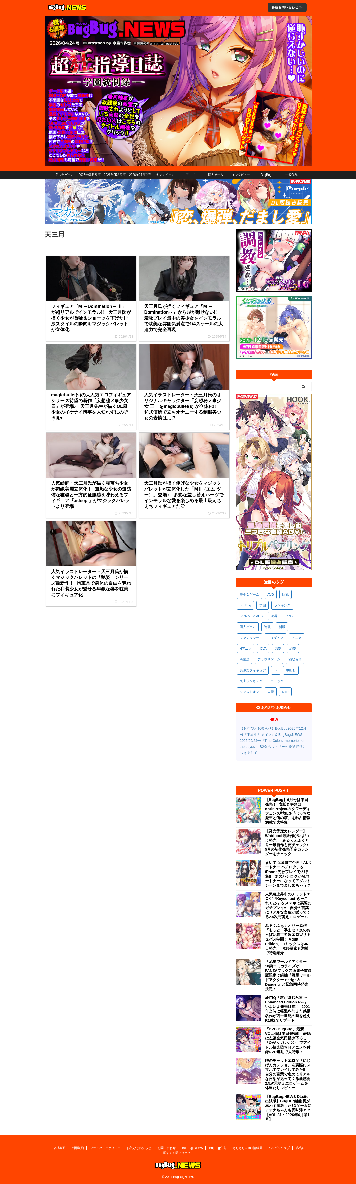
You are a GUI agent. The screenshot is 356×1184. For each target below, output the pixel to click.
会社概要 (59, 1148)
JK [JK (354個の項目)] (276, 670)
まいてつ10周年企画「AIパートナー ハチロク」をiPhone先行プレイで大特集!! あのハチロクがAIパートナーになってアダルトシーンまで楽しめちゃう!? (288, 873)
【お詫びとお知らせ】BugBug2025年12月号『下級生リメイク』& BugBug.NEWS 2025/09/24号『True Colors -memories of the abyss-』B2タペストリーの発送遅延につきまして (273, 740)
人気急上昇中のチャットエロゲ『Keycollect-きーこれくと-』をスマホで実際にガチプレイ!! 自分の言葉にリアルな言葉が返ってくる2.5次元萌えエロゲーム (288, 905)
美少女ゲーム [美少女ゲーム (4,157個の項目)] (249, 594)
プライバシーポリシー (105, 1148)
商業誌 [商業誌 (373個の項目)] (244, 659)
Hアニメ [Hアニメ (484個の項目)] (246, 648)
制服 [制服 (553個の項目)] (282, 627)
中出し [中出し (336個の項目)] (291, 670)
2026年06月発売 (90, 175)
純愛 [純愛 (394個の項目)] (292, 648)
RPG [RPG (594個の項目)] (289, 616)
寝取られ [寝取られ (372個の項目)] (295, 659)
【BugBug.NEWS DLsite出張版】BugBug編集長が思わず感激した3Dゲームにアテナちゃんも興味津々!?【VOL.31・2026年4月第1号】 (288, 1107)
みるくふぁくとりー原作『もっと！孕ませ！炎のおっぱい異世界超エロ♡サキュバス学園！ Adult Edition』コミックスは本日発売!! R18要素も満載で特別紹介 (287, 939)
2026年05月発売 (115, 175)
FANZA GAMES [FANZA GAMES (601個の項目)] (251, 616)
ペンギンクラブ (279, 1148)
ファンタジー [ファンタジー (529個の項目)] (249, 638)
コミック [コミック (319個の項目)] (277, 681)
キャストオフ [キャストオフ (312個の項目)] (249, 692)
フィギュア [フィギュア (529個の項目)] (275, 638)
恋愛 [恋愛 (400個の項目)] (278, 648)
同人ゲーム (215, 175)
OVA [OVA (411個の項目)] (263, 648)
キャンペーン (165, 175)
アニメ (190, 175)
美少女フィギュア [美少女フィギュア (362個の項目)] (253, 670)
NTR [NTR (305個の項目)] (285, 692)
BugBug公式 (217, 1148)
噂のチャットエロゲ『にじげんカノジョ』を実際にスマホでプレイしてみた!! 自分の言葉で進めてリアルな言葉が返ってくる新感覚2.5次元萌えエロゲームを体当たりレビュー (287, 1074)
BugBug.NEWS (192, 1148)
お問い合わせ (166, 1148)
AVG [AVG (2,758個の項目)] (270, 594)
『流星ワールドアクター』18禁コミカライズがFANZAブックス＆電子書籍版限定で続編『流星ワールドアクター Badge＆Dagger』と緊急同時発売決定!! (288, 975)
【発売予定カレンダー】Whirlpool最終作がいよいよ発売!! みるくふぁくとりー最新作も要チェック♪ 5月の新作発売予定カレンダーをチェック (288, 842)
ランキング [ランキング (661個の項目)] (282, 605)
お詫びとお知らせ (139, 1148)
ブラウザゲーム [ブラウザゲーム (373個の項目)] (268, 659)
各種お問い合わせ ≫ (287, 7)
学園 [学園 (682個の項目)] (262, 605)
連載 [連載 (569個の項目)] (267, 627)
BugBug (266, 175)
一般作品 (291, 175)
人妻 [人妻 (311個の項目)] (270, 692)
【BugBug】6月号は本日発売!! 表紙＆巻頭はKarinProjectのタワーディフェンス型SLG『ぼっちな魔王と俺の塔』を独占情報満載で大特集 (288, 810)
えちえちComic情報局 (247, 1148)
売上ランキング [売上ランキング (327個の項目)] (251, 681)
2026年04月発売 (140, 175)
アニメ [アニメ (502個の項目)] (297, 638)
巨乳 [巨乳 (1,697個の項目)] (285, 594)
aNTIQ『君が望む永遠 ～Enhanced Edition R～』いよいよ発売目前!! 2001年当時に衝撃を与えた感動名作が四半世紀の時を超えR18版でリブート (287, 1008)
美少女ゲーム (64, 175)
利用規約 (78, 1148)
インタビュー (241, 175)
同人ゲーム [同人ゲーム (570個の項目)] (248, 627)
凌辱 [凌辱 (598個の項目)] (274, 616)
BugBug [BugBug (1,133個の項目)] (245, 605)
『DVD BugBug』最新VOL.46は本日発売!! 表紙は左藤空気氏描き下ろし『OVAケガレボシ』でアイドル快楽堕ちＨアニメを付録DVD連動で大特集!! (288, 1040)
